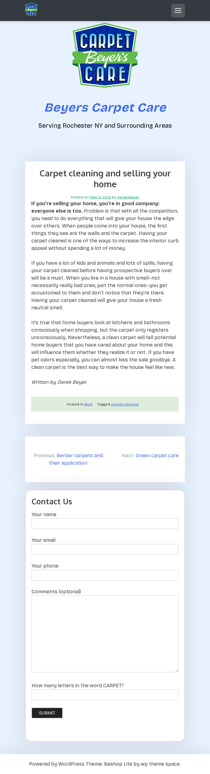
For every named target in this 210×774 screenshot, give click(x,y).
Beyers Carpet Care (105, 107)
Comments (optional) (105, 631)
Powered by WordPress (57, 764)
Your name (105, 519)
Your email (105, 544)
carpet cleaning (124, 404)
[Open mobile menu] (178, 10)
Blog (88, 404)
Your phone (105, 570)
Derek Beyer (128, 197)
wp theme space (160, 764)
